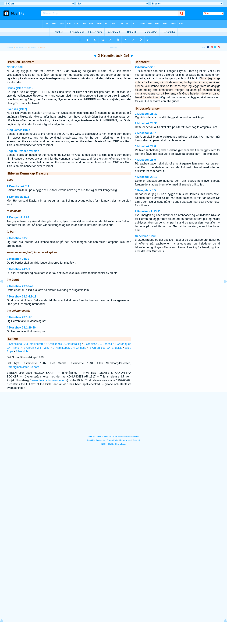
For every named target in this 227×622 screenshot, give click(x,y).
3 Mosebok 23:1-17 (19, 317)
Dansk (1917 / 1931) (19, 88)
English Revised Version (23, 151)
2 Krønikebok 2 (145, 67)
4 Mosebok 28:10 (146, 176)
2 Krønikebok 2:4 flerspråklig (63, 344)
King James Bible (18, 130)
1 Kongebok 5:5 (145, 190)
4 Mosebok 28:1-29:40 (21, 327)
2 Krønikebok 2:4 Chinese (69, 347)
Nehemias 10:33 (145, 236)
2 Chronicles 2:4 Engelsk (105, 347)
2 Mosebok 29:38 (146, 123)
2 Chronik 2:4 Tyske (36, 347)
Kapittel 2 (33, 48)
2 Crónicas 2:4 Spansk (98, 344)
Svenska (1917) (17, 109)
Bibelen (10, 48)
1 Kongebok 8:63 (18, 217)
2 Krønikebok (21, 48)
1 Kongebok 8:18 (18, 196)
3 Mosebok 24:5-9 (18, 269)
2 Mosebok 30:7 (17, 238)
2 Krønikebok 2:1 (18, 186)
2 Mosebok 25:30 (18, 258)
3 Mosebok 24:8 (145, 146)
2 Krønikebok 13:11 (148, 211)
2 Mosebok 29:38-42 (20, 286)
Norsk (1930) (15, 67)
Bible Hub (22, 351)
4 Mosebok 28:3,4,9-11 (21, 296)
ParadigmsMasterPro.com (23, 367)
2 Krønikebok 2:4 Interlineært (25, 344)
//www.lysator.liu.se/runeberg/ (49, 380)
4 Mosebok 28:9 (145, 159)
